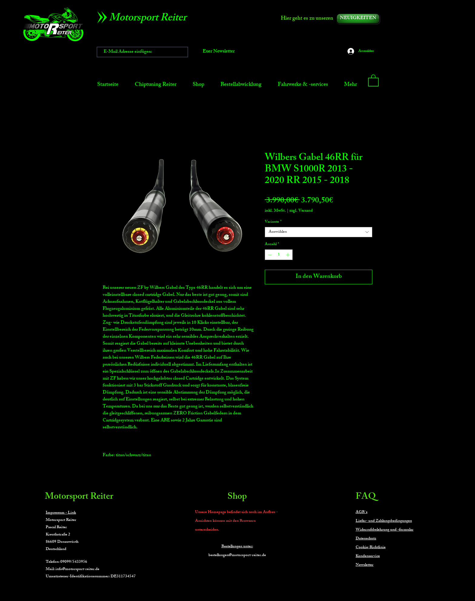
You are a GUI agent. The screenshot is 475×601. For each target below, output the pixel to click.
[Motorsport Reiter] (150, 19)
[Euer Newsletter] (219, 52)
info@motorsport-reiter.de (77, 569)
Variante (273, 222)
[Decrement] (269, 255)
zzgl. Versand (301, 211)
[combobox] (318, 232)
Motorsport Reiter (79, 497)
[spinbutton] (279, 255)
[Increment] (288, 255)
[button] (373, 80)
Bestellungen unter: (237, 546)
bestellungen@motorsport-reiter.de (237, 555)
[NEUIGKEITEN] (358, 18)
